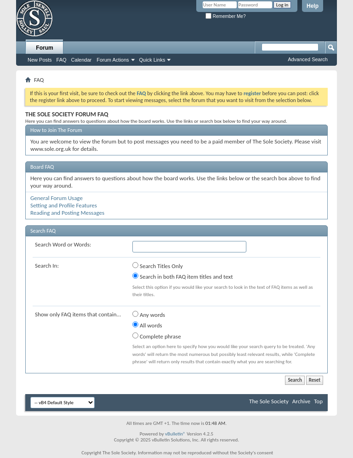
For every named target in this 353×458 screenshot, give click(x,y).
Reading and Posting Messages (67, 212)
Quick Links (152, 60)
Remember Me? (225, 16)
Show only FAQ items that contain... (78, 314)
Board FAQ (42, 167)
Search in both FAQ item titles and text (182, 276)
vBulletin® (175, 434)
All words (147, 325)
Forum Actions (113, 60)
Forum (44, 48)
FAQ (62, 60)
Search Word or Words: (63, 244)
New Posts (40, 60)
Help (313, 6)
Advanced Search (308, 59)
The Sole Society (269, 401)
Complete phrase (156, 336)
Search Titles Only (157, 265)
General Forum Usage (56, 198)
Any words (148, 314)
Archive (301, 401)
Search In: (47, 265)
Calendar (81, 60)
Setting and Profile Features (63, 205)
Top (318, 401)
